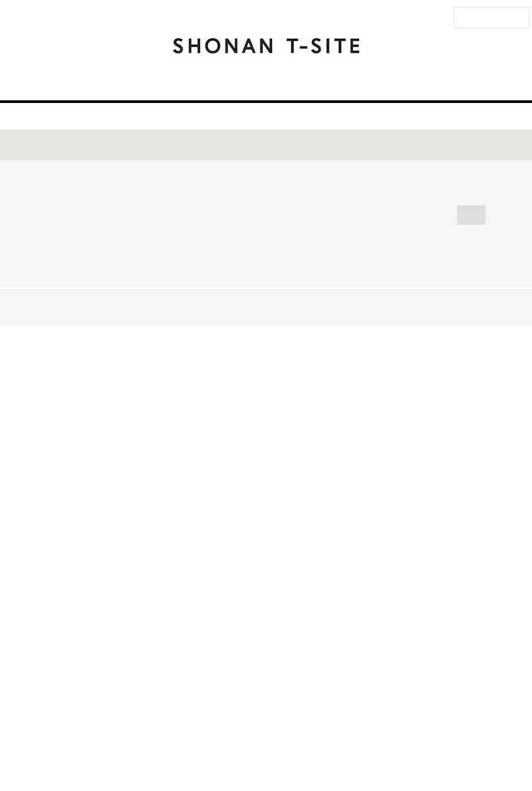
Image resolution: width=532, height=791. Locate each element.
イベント (314, 83)
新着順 (498, 601)
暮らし (413, 335)
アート (247, 371)
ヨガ (280, 335)
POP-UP (350, 316)
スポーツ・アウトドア (197, 335)
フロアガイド (251, 83)
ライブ (328, 298)
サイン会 (269, 298)
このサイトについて (315, 746)
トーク (209, 298)
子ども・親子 (344, 335)
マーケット (173, 353)
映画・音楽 (320, 353)
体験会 (382, 298)
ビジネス (351, 371)
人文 (296, 371)
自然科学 (389, 353)
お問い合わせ (157, 746)
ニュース (368, 83)
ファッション (178, 371)
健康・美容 (247, 353)
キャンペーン (278, 316)
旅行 (468, 316)
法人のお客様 (491, 17)
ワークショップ (456, 298)
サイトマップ (256, 746)
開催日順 (430, 601)
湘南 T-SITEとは (436, 83)
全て (159, 298)
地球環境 (415, 371)
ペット (467, 335)
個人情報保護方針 (380, 746)
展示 (214, 316)
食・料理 (413, 316)
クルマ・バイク (467, 353)
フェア (164, 316)
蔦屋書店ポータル (442, 746)
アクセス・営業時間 (165, 83)
